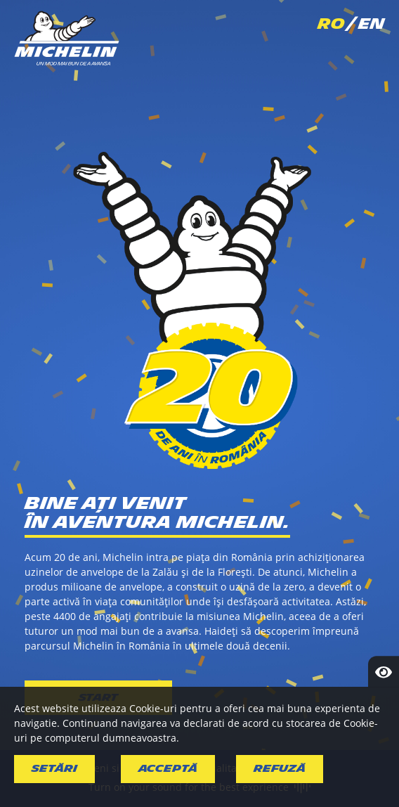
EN (371, 23)
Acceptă (167, 769)
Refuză (280, 769)
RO (331, 23)
